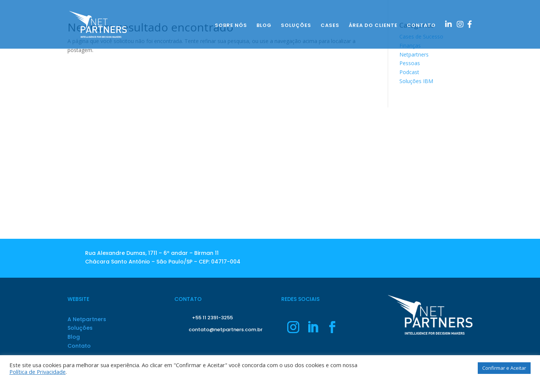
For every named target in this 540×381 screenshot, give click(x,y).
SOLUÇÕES (296, 26)
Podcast (409, 72)
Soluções (80, 328)
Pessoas (409, 63)
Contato (79, 346)
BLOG (264, 26)
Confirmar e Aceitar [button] (504, 368)
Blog (74, 337)
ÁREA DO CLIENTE (373, 26)
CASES (330, 26)
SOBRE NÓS (231, 26)
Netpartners (414, 54)
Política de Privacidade (37, 371)
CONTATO (421, 26)
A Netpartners (87, 319)
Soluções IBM (416, 81)
